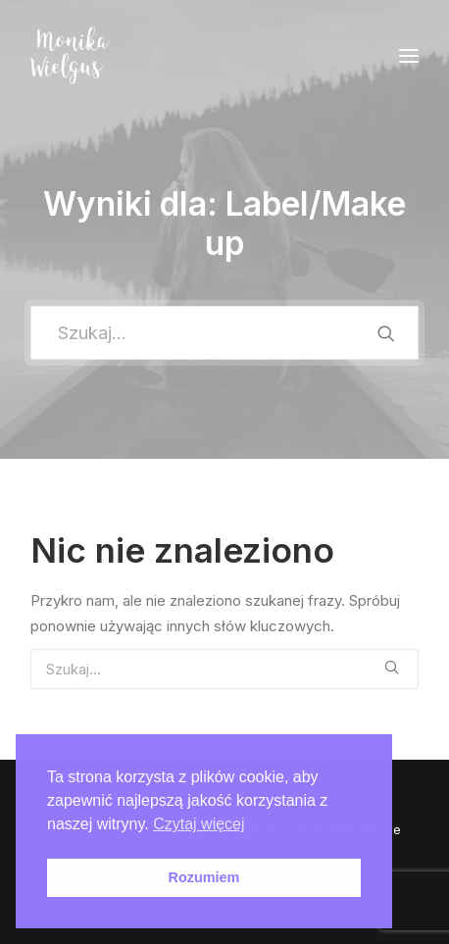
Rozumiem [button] (204, 877)
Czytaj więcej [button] (198, 824)
